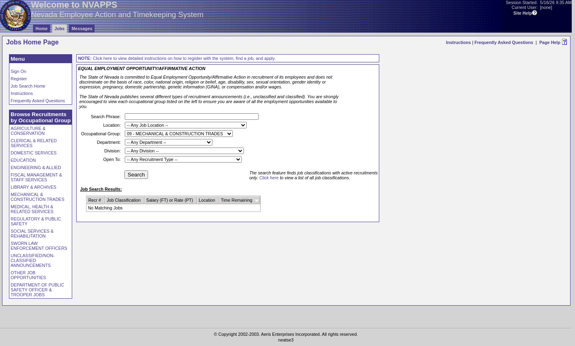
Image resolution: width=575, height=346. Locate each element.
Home (41, 28)
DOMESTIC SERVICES (34, 152)
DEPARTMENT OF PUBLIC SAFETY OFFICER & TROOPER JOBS (37, 289)
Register (19, 78)
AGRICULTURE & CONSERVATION (28, 131)
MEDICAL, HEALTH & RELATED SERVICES (32, 209)
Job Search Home (28, 86)
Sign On (19, 71)
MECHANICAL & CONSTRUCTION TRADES (37, 197)
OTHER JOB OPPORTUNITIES (28, 275)
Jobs (60, 28)
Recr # (94, 200)
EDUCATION (23, 160)
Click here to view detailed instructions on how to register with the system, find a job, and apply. (176, 58)
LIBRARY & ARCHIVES (33, 187)
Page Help (549, 42)
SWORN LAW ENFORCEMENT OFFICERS (39, 246)
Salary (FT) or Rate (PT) (169, 200)
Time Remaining (236, 200)
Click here (269, 177)
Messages (81, 28)
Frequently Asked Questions (503, 42)
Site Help (522, 13)
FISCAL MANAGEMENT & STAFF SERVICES (36, 177)
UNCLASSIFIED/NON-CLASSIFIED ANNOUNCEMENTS (33, 260)
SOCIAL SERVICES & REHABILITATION (32, 233)
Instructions (458, 42)
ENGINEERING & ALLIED (36, 167)
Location (207, 200)
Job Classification (124, 200)
